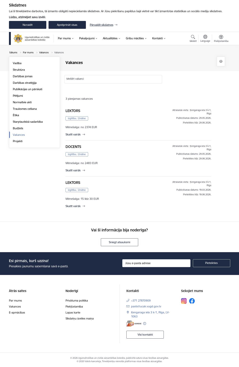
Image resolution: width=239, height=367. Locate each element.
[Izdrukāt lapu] (221, 61)
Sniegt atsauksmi (119, 242)
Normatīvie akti (22, 102)
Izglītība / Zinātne (77, 118)
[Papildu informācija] (144, 323)
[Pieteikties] (211, 263)
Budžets (18, 128)
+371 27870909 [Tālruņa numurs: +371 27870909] (141, 300)
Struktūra (19, 69)
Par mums (15, 300)
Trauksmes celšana (25, 109)
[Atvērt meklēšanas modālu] (193, 39)
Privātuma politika (77, 300)
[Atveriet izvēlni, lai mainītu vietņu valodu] (205, 39)
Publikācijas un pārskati (27, 89)
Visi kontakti (145, 334)
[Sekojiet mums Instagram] (184, 301)
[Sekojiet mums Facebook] (192, 301)
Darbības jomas (22, 76)
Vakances (19, 135)
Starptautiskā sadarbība (28, 121)
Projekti (17, 141)
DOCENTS (73, 146)
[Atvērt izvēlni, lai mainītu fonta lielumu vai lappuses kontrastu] (221, 39)
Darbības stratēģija (25, 83)
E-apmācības (17, 312)
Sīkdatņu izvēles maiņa (80, 318)
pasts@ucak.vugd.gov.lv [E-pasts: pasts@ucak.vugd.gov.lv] (146, 306)
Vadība (17, 63)
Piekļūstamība (74, 306)
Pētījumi (18, 95)
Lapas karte (73, 312)
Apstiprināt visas (67, 25)
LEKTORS (73, 110)
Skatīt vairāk (73, 134)
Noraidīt (27, 25)
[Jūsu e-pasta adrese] (156, 263)
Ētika (16, 115)
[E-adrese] (133, 323)
